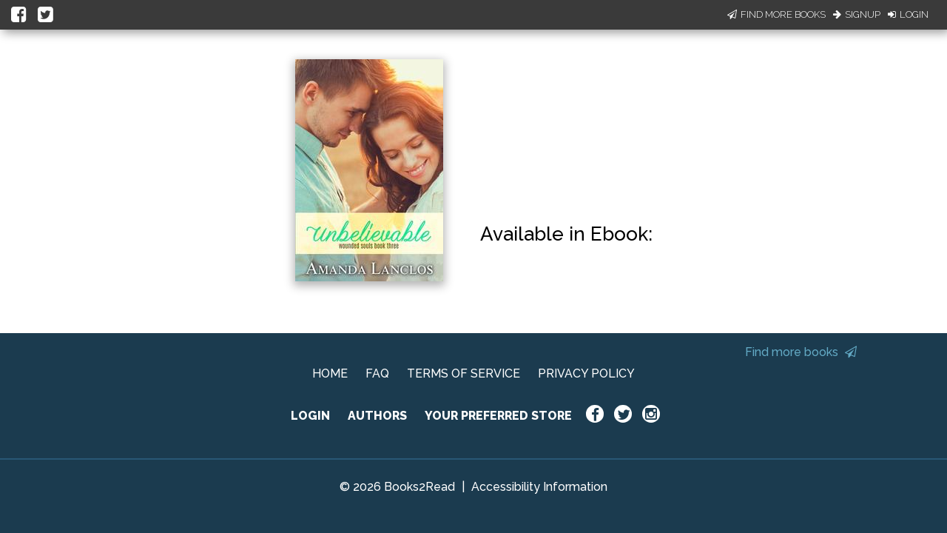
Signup (856, 14)
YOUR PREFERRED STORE (498, 416)
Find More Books (776, 14)
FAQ (377, 373)
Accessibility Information (539, 487)
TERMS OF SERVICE (463, 373)
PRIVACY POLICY (586, 373)
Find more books (801, 352)
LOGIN (310, 416)
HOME (330, 373)
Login (908, 14)
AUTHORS (377, 416)
